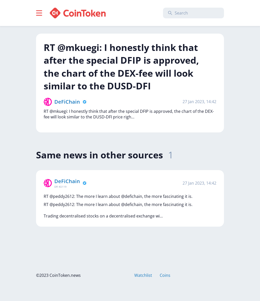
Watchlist (143, 275)
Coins (165, 275)
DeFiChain (67, 101)
